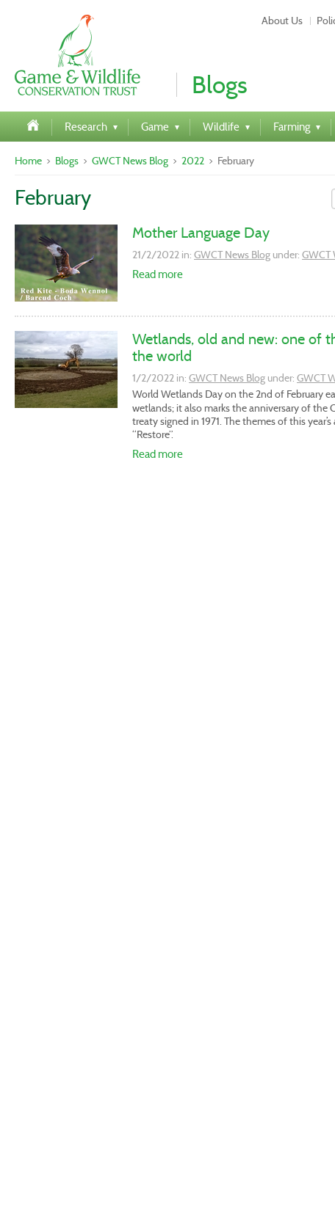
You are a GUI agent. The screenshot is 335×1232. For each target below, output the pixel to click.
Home (28, 160)
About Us (282, 20)
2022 (192, 160)
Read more (157, 274)
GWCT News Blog (130, 160)
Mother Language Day (201, 232)
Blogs (67, 160)
